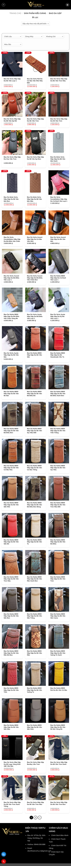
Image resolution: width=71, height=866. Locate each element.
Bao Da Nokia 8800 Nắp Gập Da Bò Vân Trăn (11, 690)
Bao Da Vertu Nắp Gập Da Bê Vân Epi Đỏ (12, 120)
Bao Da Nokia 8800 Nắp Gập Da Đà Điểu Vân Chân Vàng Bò (11, 316)
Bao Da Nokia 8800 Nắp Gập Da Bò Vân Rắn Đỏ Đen (11, 653)
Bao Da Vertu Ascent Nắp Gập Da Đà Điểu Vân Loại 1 (11, 278)
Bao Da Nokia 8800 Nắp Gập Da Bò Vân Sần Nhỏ (11, 505)
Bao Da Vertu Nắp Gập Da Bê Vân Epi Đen (35, 158)
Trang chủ (15, 13)
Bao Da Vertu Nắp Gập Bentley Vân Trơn (35, 763)
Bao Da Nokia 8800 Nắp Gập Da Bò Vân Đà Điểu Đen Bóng (34, 505)
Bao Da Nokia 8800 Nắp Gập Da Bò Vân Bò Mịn (11, 393)
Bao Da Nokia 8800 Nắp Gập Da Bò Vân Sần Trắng (34, 616)
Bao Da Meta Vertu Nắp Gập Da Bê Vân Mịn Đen (11, 199)
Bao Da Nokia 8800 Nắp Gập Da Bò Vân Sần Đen (11, 616)
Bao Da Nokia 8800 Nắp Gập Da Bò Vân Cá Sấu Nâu (11, 468)
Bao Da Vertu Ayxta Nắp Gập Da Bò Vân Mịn (11, 355)
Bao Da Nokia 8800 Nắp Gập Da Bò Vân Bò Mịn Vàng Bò (57, 727)
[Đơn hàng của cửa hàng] (35, 24)
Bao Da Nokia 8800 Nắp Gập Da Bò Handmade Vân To (57, 355)
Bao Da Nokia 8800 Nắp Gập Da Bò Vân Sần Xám (34, 727)
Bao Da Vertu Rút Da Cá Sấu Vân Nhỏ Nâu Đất (35, 81)
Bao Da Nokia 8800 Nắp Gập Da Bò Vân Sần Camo (57, 616)
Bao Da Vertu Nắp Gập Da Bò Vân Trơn (35, 120)
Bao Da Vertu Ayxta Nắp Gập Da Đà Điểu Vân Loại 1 (35, 316)
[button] (3, 4)
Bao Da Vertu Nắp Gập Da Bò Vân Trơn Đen (58, 803)
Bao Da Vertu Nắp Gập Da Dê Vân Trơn (58, 120)
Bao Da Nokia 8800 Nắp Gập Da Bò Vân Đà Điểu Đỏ (34, 393)
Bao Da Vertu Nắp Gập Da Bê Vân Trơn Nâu (35, 803)
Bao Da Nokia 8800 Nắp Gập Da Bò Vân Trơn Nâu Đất (57, 505)
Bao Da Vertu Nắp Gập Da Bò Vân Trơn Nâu (58, 80)
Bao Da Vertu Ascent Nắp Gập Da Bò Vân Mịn (58, 239)
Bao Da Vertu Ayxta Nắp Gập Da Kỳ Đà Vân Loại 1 (57, 316)
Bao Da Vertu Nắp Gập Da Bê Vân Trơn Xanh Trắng (12, 804)
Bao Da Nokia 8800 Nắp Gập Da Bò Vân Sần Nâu (11, 727)
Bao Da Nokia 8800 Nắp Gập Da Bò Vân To (34, 542)
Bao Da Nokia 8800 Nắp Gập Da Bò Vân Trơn (57, 579)
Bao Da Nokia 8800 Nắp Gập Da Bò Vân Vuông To (34, 690)
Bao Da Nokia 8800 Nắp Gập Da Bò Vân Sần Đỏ (11, 542)
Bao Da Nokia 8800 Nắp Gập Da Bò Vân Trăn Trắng (57, 430)
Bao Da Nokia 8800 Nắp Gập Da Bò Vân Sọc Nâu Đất (34, 430)
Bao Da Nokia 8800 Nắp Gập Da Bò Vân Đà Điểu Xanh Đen (57, 393)
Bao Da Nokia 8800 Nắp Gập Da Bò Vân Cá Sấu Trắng (34, 468)
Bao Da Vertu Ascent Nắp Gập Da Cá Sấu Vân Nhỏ (34, 239)
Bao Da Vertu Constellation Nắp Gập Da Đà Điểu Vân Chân (12, 239)
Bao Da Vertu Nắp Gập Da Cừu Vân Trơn (12, 158)
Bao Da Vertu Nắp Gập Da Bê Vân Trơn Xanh (58, 763)
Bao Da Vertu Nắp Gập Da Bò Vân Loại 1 (12, 80)
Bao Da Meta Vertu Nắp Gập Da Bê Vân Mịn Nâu (34, 199)
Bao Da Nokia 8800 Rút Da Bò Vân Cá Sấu (58, 689)
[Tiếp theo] (39, 817)
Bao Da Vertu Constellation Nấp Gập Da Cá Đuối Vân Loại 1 (58, 199)
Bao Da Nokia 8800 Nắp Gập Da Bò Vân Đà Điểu (57, 542)
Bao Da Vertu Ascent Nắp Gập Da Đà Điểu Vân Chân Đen (35, 278)
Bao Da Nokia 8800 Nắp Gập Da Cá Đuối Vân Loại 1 (58, 278)
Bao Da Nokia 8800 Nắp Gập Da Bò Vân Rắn (34, 653)
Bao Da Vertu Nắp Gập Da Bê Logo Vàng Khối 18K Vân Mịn (12, 764)
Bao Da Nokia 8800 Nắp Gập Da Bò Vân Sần (34, 355)
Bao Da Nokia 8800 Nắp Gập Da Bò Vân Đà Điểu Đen (11, 430)
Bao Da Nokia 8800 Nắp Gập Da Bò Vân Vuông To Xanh (57, 653)
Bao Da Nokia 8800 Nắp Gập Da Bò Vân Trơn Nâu (11, 579)
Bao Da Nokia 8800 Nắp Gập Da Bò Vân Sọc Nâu (57, 468)
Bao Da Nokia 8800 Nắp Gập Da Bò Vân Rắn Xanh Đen (34, 579)
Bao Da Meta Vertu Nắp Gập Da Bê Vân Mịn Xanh (57, 159)
